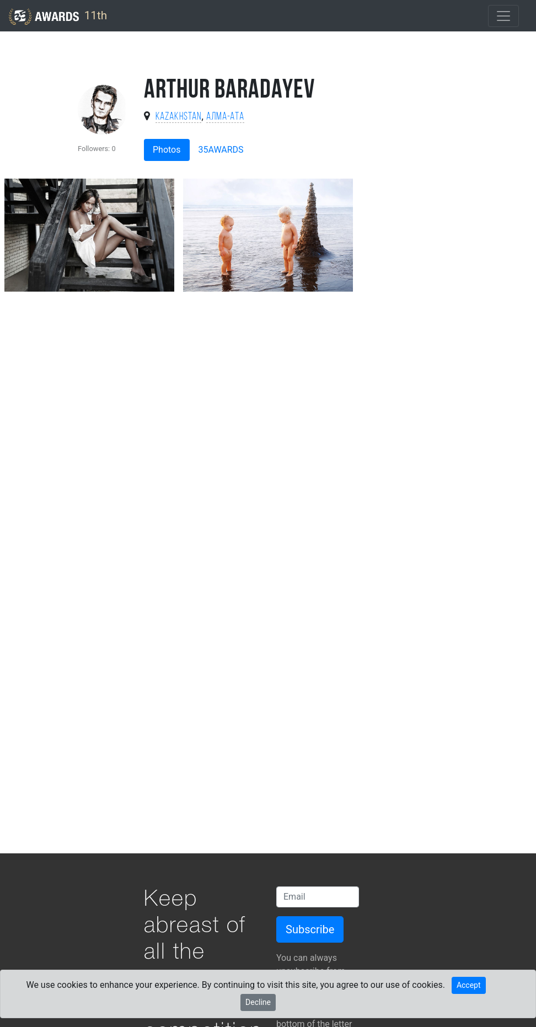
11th (58, 16)
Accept (469, 985)
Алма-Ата (225, 117)
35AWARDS (221, 149)
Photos (167, 149)
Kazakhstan (179, 117)
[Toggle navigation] (503, 16)
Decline (258, 1002)
